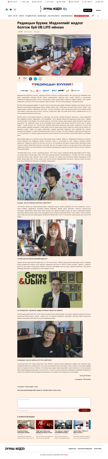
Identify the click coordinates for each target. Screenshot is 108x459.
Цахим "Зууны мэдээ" (81, 16)
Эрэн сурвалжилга (54, 16)
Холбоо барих (97, 448)
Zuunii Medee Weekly (67, 16)
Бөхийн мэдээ (41, 16)
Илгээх (84, 410)
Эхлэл (10, 16)
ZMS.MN (20, 31)
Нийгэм (21, 16)
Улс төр (15, 16)
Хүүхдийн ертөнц (30, 16)
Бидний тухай (72, 448)
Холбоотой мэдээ (26, 417)
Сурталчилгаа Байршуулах (85, 448)
